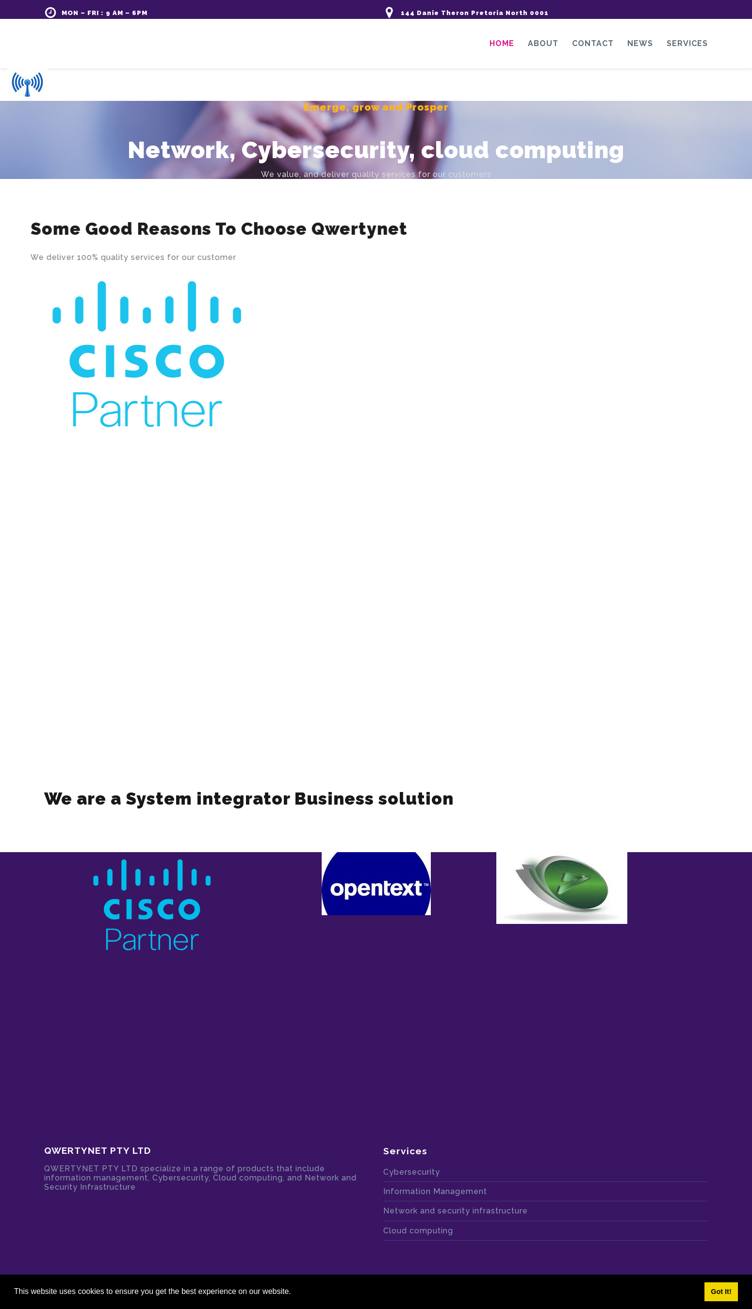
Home (502, 43)
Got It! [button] (721, 1291)
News (640, 43)
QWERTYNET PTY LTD (97, 1150)
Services (687, 43)
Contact (593, 43)
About (543, 43)
